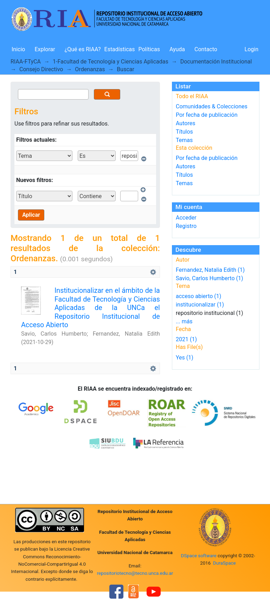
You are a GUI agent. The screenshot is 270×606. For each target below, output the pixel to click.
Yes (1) (184, 357)
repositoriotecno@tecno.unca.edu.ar (135, 573)
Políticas (149, 49)
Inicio (18, 49)
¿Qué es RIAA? (83, 49)
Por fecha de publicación (207, 115)
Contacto (205, 49)
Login (251, 49)
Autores (185, 123)
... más (184, 321)
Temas (184, 140)
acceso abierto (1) (198, 296)
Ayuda (177, 49)
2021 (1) (186, 339)
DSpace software (198, 555)
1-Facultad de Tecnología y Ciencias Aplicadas (110, 61)
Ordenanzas (90, 69)
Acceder (186, 217)
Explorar (44, 49)
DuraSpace (224, 563)
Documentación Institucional (216, 61)
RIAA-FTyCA (26, 61)
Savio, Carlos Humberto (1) (209, 278)
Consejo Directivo (41, 69)
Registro (186, 226)
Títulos (184, 131)
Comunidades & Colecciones (212, 106)
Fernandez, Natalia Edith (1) (210, 270)
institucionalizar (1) (200, 304)
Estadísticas (119, 49)
